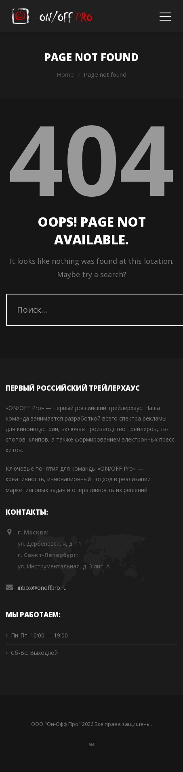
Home (65, 74)
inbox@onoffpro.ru (42, 587)
